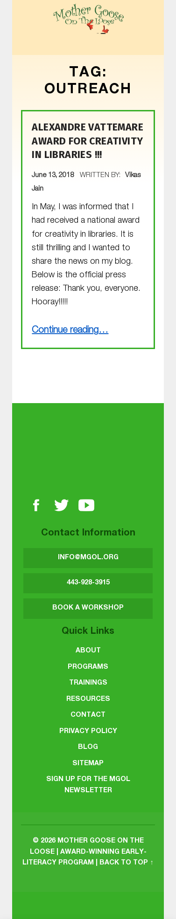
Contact (88, 715)
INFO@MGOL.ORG (88, 558)
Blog (88, 747)
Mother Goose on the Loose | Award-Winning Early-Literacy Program (84, 852)
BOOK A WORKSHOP (88, 608)
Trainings (88, 683)
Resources (88, 699)
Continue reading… (70, 331)
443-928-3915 (88, 583)
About (88, 651)
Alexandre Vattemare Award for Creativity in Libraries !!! (87, 141)
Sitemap (88, 764)
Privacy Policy (88, 731)
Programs (88, 667)
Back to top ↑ (126, 863)
